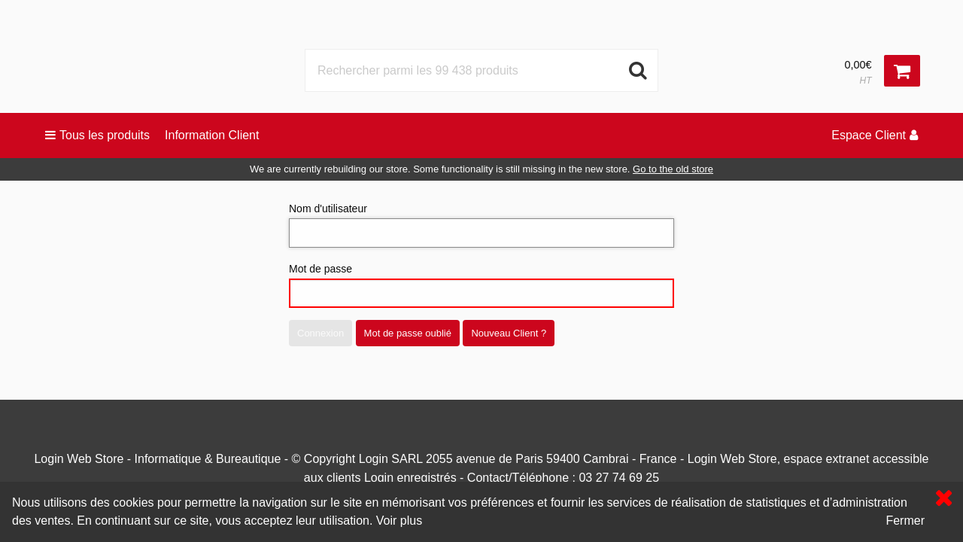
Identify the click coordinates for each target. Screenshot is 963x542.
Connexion (320, 333)
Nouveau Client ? (508, 333)
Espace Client (874, 135)
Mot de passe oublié (407, 333)
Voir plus (399, 520)
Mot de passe (481, 285)
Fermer (905, 520)
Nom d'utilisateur (481, 225)
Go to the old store (673, 169)
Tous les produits (97, 135)
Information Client (212, 135)
